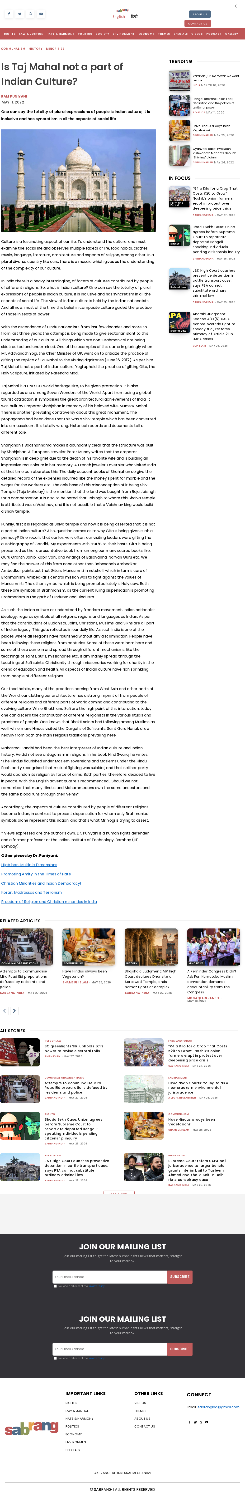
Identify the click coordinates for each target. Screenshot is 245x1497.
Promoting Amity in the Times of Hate (36, 874)
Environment (178, 1078)
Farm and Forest (176, 204)
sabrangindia (203, 215)
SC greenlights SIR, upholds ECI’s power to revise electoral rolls (74, 1048)
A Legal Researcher (182, 1097)
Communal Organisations (19, 963)
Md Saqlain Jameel (203, 998)
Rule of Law (178, 287)
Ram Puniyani (14, 96)
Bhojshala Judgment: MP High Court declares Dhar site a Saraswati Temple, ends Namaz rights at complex (151, 979)
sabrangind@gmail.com (219, 1406)
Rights (174, 243)
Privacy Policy (96, 1286)
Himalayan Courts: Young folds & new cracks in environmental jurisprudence (198, 1088)
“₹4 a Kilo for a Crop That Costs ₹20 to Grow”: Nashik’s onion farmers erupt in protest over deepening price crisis (215, 198)
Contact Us (197, 23)
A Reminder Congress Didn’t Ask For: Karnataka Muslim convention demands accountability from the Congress (211, 982)
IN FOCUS (180, 178)
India (196, 85)
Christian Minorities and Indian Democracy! (41, 883)
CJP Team (199, 346)
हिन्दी (134, 16)
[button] (236, 6)
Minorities (55, 49)
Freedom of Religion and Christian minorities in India (49, 901)
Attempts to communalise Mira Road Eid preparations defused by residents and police (23, 979)
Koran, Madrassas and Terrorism (31, 892)
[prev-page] (4, 1011)
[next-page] (14, 1011)
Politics (199, 112)
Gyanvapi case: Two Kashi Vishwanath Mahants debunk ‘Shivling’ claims (214, 153)
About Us (200, 14)
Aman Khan (53, 1056)
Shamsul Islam (75, 982)
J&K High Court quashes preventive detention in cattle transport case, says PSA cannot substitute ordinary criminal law (214, 283)
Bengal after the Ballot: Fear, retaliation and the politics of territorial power (213, 103)
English (119, 16)
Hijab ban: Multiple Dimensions (29, 865)
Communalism (13, 49)
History (36, 49)
